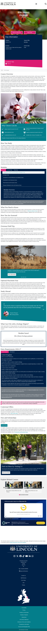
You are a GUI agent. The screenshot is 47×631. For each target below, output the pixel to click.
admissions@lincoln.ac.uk (7, 397)
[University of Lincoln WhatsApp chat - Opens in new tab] (32, 556)
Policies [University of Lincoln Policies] (23, 585)
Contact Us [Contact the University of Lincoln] (23, 575)
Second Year (9, 170)
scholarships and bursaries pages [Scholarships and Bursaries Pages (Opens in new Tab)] (21, 432)
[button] (36, 4)
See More (26, 42)
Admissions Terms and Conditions (24, 621)
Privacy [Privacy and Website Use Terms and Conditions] (24, 610)
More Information (12, 274)
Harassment (24, 617)
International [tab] (12, 351)
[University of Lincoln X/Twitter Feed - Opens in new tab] (17, 556)
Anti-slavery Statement (24, 619)
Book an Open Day (17, 32)
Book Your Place (6, 472)
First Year (3, 170)
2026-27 (8, 63)
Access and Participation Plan (24, 626)
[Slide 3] (25, 277)
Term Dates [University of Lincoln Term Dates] (23, 580)
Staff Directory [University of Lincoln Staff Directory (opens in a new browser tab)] (23, 577)
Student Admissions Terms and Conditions (18, 542)
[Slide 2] (23, 277)
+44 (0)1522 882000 (24, 568)
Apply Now (29, 32)
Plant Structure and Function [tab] (10, 182)
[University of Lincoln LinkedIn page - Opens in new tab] (30, 556)
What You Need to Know (32, 210)
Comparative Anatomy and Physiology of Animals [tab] (14, 172)
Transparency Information (24, 624)
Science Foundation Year (33, 389)
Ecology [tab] (6, 175)
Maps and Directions (24, 571)
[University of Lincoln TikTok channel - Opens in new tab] (23, 556)
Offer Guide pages (14, 413)
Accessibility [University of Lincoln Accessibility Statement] (24, 607)
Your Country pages (16, 403)
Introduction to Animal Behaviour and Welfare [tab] (13, 177)
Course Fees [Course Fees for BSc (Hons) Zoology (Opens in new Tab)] (4, 425)
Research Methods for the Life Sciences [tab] (12, 185)
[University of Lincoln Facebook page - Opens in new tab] (20, 556)
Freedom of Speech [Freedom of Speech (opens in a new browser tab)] (24, 614)
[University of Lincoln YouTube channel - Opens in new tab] (26, 556)
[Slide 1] (21, 277)
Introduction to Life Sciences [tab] (10, 180)
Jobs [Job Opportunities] (23, 582)
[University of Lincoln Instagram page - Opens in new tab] (14, 556)
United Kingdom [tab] (5, 351)
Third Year (16, 170)
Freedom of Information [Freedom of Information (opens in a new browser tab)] (24, 612)
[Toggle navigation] (2, 70)
